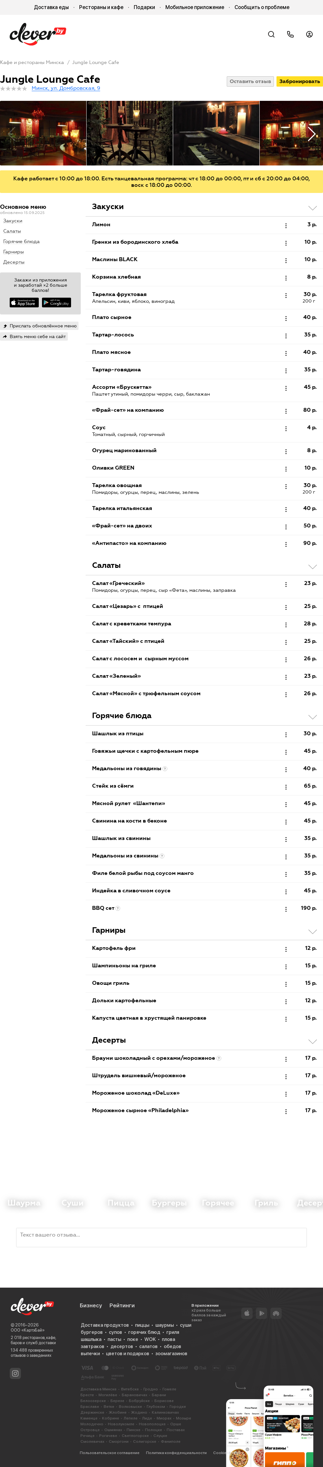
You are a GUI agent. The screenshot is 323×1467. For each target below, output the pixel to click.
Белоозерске (93, 1400)
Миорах (164, 1418)
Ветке (109, 1406)
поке (132, 1339)
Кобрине (110, 1418)
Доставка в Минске (98, 1389)
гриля (172, 1332)
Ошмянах (113, 1430)
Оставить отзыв (250, 81)
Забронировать (299, 81)
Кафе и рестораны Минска (32, 62)
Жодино (139, 1412)
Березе (117, 1400)
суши (185, 1325)
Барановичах (134, 1395)
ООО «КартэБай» (28, 1330)
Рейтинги (122, 1305)
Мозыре (183, 1418)
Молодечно (91, 1424)
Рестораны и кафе (101, 7)
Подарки (144, 7)
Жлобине (118, 1412)
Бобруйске (139, 1400)
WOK (150, 1339)
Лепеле (131, 1418)
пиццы (142, 1325)
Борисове (164, 1400)
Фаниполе (171, 1441)
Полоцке (153, 1430)
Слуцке (160, 1435)
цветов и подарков (127, 1353)
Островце (90, 1430)
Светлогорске (135, 1435)
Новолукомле (121, 1424)
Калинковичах (165, 1412)
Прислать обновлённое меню (43, 325)
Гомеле (169, 1389)
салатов (148, 1346)
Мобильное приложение (194, 7)
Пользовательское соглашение (110, 1453)
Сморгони (119, 1441)
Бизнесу (91, 1305)
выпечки (90, 1353)
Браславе (89, 1406)
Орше (175, 1424)
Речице (87, 1435)
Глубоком (156, 1406)
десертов (121, 1346)
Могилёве (108, 1395)
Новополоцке (152, 1424)
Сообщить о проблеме (261, 7)
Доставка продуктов (105, 1325)
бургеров (92, 1332)
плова (168, 1339)
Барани (159, 1395)
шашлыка (91, 1339)
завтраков (92, 1346)
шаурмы (164, 1325)
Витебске (130, 1389)
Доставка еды (51, 7)
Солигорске (144, 1441)
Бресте (87, 1395)
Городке (178, 1406)
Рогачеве (108, 1435)
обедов (172, 1346)
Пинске (134, 1430)
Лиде (147, 1418)
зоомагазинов (171, 1353)
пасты (114, 1339)
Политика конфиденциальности (176, 1453)
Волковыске (130, 1406)
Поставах (176, 1430)
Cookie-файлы (227, 1453)
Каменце (89, 1418)
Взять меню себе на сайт (38, 336)
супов (115, 1332)
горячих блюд (144, 1332)
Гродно (150, 1389)
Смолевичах (92, 1441)
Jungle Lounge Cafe (95, 62)
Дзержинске (92, 1412)
